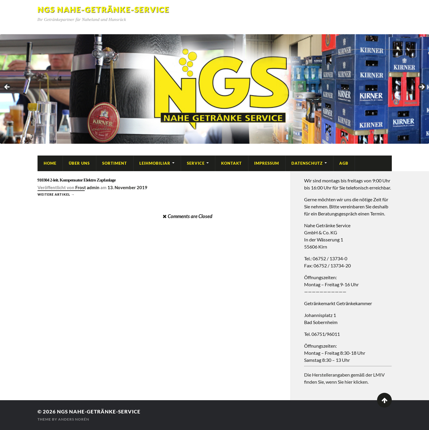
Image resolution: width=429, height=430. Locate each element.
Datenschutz (307, 163)
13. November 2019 (127, 187)
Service (196, 163)
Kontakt (231, 163)
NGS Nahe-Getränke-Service (103, 9)
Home (50, 163)
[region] (214, 89)
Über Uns (79, 163)
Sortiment (114, 163)
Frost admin (87, 187)
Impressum (266, 163)
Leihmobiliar (154, 163)
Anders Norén (73, 419)
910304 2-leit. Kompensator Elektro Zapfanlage (76, 179)
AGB (343, 163)
